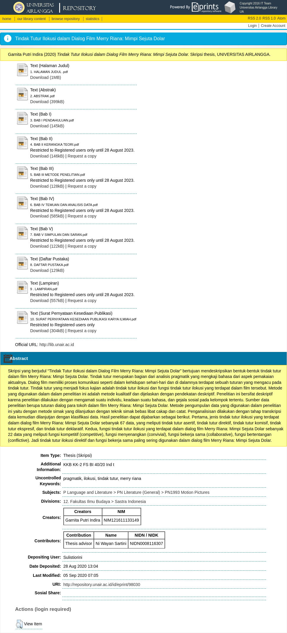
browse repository (66, 19)
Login (252, 26)
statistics (92, 19)
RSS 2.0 (254, 18)
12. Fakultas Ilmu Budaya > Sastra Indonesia (104, 501)
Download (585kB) (47, 216)
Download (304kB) (47, 330)
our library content (31, 19)
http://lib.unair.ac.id (56, 344)
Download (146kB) (47, 156)
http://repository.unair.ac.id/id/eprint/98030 (101, 584)
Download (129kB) (47, 270)
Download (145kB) (47, 126)
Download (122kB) (47, 246)
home (6, 19)
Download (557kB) (47, 300)
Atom (281, 18)
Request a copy (82, 156)
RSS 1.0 (269, 18)
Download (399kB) (47, 101)
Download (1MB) (45, 77)
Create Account (273, 26)
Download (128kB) (47, 186)
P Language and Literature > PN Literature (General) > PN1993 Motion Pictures (136, 492)
